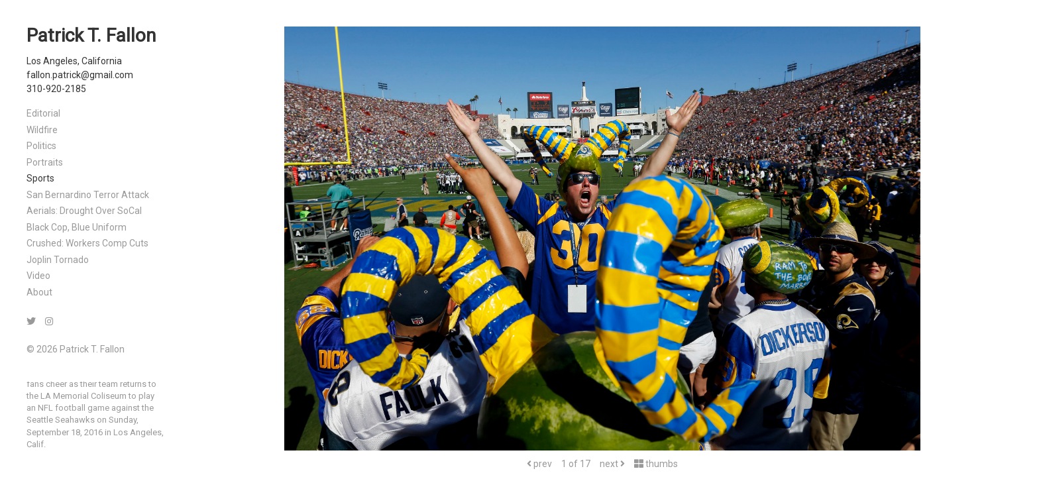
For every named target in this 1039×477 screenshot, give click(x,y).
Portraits (45, 162)
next (612, 463)
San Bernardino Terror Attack (88, 194)
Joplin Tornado (58, 259)
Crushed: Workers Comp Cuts (87, 243)
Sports (40, 178)
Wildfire (42, 130)
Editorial (43, 113)
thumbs (656, 463)
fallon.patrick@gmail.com (80, 75)
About (39, 292)
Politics (41, 145)
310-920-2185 (56, 88)
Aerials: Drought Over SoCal (84, 210)
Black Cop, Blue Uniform (77, 227)
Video (38, 275)
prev (539, 463)
